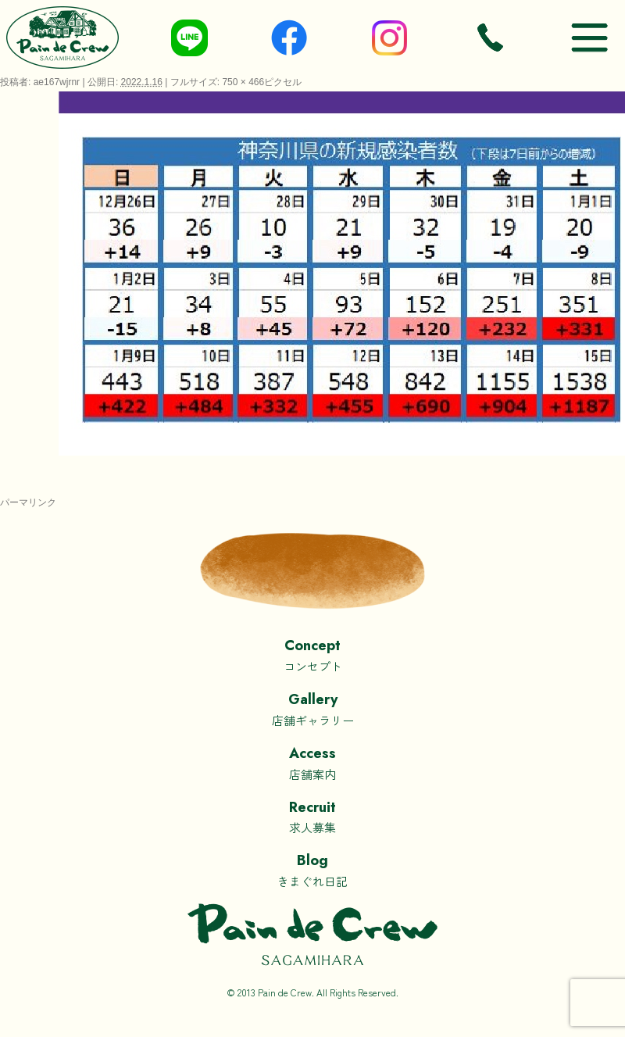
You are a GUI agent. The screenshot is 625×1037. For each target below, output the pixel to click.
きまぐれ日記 (312, 869)
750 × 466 (243, 82)
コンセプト (312, 654)
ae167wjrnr (57, 82)
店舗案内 (312, 762)
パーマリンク (28, 502)
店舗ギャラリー (312, 708)
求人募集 (312, 816)
